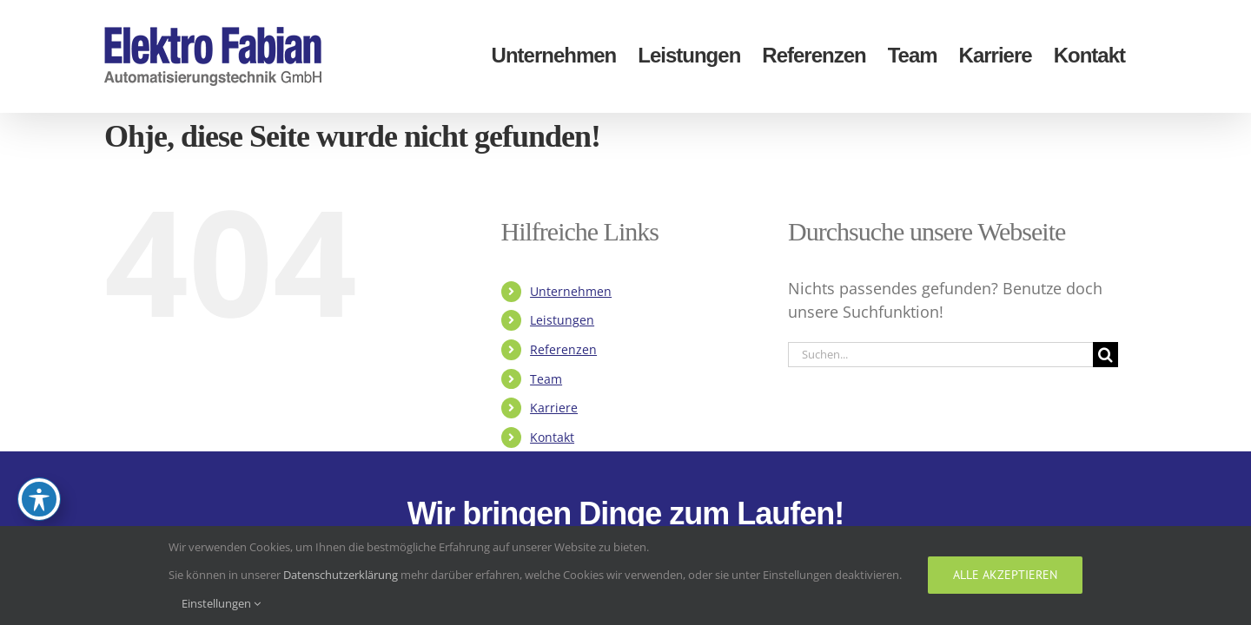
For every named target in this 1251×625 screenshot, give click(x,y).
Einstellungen (221, 603)
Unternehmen (571, 291)
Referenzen (563, 349)
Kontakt (552, 437)
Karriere (554, 407)
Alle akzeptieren (1005, 574)
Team (546, 379)
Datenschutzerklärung (340, 574)
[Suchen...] (940, 354)
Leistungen (562, 320)
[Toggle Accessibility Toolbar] (39, 499)
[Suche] (1105, 354)
